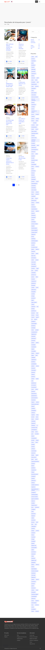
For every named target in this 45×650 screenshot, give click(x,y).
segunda (33, 414)
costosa (37, 192)
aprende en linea (34, 160)
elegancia (33, 515)
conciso (37, 118)
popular (33, 543)
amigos (33, 530)
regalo (37, 455)
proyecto (33, 312)
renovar (33, 315)
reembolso (33, 573)
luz (32, 319)
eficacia (33, 202)
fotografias (33, 291)
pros (32, 270)
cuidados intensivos (35, 484)
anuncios (33, 58)
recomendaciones (35, 149)
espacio (33, 204)
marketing (33, 238)
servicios (37, 166)
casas (32, 86)
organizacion (34, 359)
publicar (33, 366)
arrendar (34, 122)
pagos (33, 300)
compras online (34, 232)
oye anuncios (34, 387)
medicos (33, 482)
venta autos (34, 94)
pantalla (33, 444)
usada (36, 153)
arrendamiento (34, 127)
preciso (33, 120)
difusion (33, 406)
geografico (33, 562)
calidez (33, 517)
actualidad (33, 344)
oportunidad (34, 164)
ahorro (33, 166)
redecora (33, 500)
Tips (19, 42)
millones (33, 374)
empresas (33, 558)
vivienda (33, 125)
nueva (33, 153)
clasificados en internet (34, 111)
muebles (33, 503)
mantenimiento (34, 209)
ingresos (37, 249)
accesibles (33, 541)
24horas (37, 564)
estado (37, 440)
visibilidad (33, 357)
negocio (33, 402)
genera (33, 249)
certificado (33, 196)
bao (37, 312)
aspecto (37, 211)
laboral (33, 465)
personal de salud (35, 474)
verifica (33, 304)
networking (33, 187)
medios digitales (34, 230)
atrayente (33, 368)
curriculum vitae (34, 427)
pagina (37, 378)
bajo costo (33, 255)
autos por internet (35, 96)
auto (36, 56)
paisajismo (33, 321)
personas (33, 376)
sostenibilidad (34, 596)
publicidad (33, 69)
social (33, 389)
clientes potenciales (35, 404)
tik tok (33, 236)
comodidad (34, 351)
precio (36, 431)
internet (33, 67)
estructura (33, 151)
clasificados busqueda (34, 140)
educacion (33, 177)
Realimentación (20, 638)
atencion (33, 213)
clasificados (34, 60)
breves (33, 114)
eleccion (33, 172)
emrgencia (33, 476)
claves (33, 419)
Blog (8, 24)
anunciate (33, 77)
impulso (33, 225)
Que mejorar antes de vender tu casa (22, 158)
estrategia (33, 327)
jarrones (33, 522)
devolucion (33, 587)
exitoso (37, 402)
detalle (33, 455)
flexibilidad (33, 179)
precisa (37, 366)
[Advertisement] (22, 13)
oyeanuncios (34, 281)
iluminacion (33, 206)
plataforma (33, 283)
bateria (33, 436)
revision (37, 419)
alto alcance (34, 257)
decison (37, 579)
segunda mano (34, 505)
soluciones (37, 507)
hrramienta (33, 399)
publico (37, 342)
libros (32, 459)
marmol (33, 317)
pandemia (33, 242)
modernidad (34, 346)
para (32, 524)
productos (33, 298)
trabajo (33, 472)
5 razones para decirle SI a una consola (22, 84)
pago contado (34, 302)
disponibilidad (34, 568)
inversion (33, 268)
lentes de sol (34, 457)
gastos (33, 585)
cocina (37, 315)
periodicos (33, 325)
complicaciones (34, 332)
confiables (33, 509)
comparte (33, 532)
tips (37, 306)
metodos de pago (35, 570)
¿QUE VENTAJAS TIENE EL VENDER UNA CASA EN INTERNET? (9, 47)
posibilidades (34, 363)
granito (37, 317)
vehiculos (33, 412)
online (33, 556)
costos (37, 129)
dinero (33, 194)
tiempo (33, 534)
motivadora (34, 370)
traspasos (33, 425)
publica (33, 75)
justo (32, 433)
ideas (37, 276)
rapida (37, 253)
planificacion (34, 310)
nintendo (33, 528)
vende (33, 56)
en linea (33, 162)
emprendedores (34, 183)
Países (31, 642)
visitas (33, 611)
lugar (38, 145)
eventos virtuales (35, 223)
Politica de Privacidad (33, 636)
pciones (33, 416)
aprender (33, 155)
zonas (37, 287)
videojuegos (34, 526)
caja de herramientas (35, 461)
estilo (32, 511)
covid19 (33, 245)
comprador (33, 272)
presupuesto (34, 266)
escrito (36, 198)
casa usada (33, 264)
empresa (37, 600)
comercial (37, 604)
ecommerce (34, 551)
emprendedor (34, 602)
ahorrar (33, 211)
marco (33, 442)
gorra (36, 459)
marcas (33, 219)
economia (33, 340)
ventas (36, 389)
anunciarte (33, 71)
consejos (33, 106)
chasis (37, 442)
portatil (33, 440)
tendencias (33, 215)
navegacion (34, 492)
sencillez (36, 329)
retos (32, 604)
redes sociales (34, 131)
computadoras (34, 429)
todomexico (34, 73)
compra (36, 259)
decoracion (33, 513)
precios (33, 276)
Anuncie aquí (32, 635)
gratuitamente (34, 395)
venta (36, 80)
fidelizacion (33, 577)
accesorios (33, 520)
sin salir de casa (34, 247)
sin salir (33, 158)
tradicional (33, 554)
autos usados (34, 92)
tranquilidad (34, 410)
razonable (37, 433)
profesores (33, 170)
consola (37, 530)
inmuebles (33, 82)
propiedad (33, 145)
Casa (5, 24)
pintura (35, 319)
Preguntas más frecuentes (22, 636)
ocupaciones (34, 469)
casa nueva (33, 262)
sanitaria (33, 478)
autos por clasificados (34, 100)
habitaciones (34, 147)
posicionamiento (34, 397)
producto (33, 583)
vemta (33, 607)
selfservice (33, 234)
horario (33, 566)
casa (37, 82)
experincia (33, 306)
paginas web (34, 545)
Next (19, 184)
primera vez (34, 274)
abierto (33, 564)
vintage (33, 539)
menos (33, 192)
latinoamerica (34, 393)
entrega (33, 296)
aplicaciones (34, 289)
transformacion (34, 228)
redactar (33, 116)
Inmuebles (20, 155)
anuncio (33, 118)
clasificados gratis (35, 133)
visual (37, 590)
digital (33, 355)
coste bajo (33, 575)
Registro (6, 636)
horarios (33, 181)
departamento (34, 84)
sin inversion (34, 385)
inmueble (33, 143)
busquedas (33, 592)
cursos (37, 181)
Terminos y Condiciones (34, 640)
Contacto (18, 640)
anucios (33, 108)
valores (33, 590)
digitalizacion (34, 334)
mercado (33, 279)
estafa (33, 129)
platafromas (34, 383)
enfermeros (34, 480)
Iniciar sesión (6, 635)
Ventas (7, 42)
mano (37, 414)
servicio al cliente (35, 496)
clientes (33, 378)
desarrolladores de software (35, 490)
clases (33, 168)
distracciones (34, 200)
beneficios (33, 65)
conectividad (34, 450)
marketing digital (34, 240)
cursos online (34, 189)
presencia (33, 372)
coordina (33, 293)
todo (37, 522)
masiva (33, 253)
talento (33, 353)
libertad (33, 175)
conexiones (33, 185)
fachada (33, 308)
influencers (33, 598)
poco (32, 507)
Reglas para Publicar (33, 638)
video (32, 198)
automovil (33, 453)
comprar (33, 135)
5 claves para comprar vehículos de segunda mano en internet (10, 161)
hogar (37, 268)
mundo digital (34, 323)
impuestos (33, 423)
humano (37, 353)
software (33, 448)
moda (33, 329)
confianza (33, 408)
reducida (37, 611)
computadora (34, 438)
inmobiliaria (34, 609)
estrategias (33, 221)
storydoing (33, 217)
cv (37, 425)
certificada (33, 421)
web (32, 380)
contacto (37, 194)
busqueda (33, 285)
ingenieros (33, 486)
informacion (34, 338)
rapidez (33, 349)
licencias (33, 446)
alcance (33, 342)
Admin (10, 61)
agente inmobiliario (35, 498)
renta (32, 80)
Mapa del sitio (32, 643)
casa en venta (34, 137)
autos (37, 416)
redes (36, 355)
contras (36, 270)
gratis (33, 63)
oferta (37, 120)
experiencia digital (35, 594)
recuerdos (33, 537)
